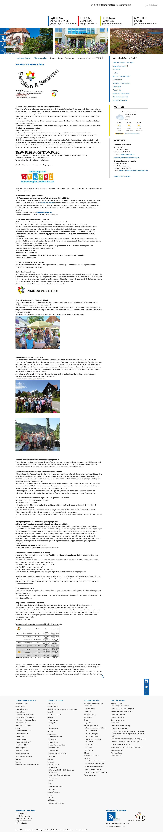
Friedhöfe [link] (51, 731)
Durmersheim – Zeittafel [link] (57, 745)
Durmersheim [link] (53, 742)
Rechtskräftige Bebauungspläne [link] (123, 708)
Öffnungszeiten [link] (20, 723)
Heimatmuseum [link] (54, 748)
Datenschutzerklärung (53, 830)
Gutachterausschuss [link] (118, 720)
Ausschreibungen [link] (22, 733)
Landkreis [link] (51, 762)
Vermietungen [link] (53, 728)
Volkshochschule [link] (90, 775)
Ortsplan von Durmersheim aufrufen (126, 157)
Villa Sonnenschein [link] (91, 736)
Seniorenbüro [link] (90, 708)
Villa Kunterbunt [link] (91, 731)
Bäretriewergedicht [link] (55, 736)
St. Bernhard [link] (89, 744)
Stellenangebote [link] (21, 748)
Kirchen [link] (50, 759)
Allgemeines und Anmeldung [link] (95, 728)
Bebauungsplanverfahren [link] (120, 706)
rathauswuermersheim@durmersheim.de (133, 170)
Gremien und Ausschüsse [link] (25, 714)
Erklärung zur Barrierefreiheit (76, 830)
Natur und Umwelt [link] (54, 765)
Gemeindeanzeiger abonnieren (116, 823)
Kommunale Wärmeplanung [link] (120, 725)
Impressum (29, 830)
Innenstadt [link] (115, 723)
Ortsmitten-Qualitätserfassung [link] (59, 775)
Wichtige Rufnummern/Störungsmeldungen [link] (27, 763)
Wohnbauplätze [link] (116, 753)
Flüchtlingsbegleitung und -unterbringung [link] (62, 709)
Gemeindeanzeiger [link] (21, 709)
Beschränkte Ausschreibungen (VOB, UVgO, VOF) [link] (129, 739)
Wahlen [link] (18, 759)
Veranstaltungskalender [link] (23, 756)
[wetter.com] (119, 134)
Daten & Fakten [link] (53, 706)
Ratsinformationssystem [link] (25, 717)
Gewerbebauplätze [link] (117, 717)
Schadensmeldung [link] (21, 745)
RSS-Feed (111, 5)
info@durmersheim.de (126, 154)
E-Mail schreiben (21, 823)
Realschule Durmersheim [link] (93, 769)
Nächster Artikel (39, 58)
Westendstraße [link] (117, 755)
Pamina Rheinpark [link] (54, 792)
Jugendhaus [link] (88, 723)
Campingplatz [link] (53, 720)
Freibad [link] (50, 712)
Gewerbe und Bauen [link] (118, 714)
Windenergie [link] (53, 789)
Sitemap (39, 830)
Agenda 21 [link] (51, 703)
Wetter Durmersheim (129, 112)
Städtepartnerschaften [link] (56, 803)
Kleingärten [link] (53, 723)
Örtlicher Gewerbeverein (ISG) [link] (121, 744)
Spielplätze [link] (51, 800)
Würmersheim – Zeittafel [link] (57, 753)
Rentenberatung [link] (22, 739)
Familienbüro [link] (89, 706)
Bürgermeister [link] (20, 706)
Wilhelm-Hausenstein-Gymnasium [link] (97, 772)
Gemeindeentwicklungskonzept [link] (122, 711)
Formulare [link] (20, 736)
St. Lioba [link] (88, 747)
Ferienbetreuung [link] (90, 714)
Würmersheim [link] (53, 750)
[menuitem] (134, 5)
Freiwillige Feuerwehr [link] (55, 715)
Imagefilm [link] (51, 756)
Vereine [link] (51, 797)
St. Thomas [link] (89, 750)
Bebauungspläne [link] (116, 703)
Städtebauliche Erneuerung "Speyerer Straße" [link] (126, 747)
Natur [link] (50, 725)
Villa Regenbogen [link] (91, 733)
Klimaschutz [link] (53, 778)
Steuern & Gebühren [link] (22, 750)
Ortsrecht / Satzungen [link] (23, 725)
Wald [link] (50, 783)
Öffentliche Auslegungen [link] (119, 728)
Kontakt (94, 5)
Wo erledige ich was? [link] (24, 742)
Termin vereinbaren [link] (22, 753)
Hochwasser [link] (53, 767)
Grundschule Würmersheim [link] (94, 763)
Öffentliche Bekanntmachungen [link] (26, 720)
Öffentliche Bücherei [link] (91, 756)
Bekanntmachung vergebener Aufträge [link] (125, 741)
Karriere (103, 5)
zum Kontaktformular (121, 176)
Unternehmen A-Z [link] (117, 750)
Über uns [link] (88, 711)
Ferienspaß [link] (88, 717)
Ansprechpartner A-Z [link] (24, 731)
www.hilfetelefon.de (46, 203)
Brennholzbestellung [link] (56, 786)
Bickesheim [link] (52, 739)
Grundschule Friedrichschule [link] (95, 761)
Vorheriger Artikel (22, 58)
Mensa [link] (86, 753)
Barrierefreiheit (123, 5)
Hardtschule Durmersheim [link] (94, 766)
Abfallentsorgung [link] (21, 703)
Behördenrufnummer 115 (115, 826)
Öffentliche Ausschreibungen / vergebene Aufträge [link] (128, 731)
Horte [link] (86, 720)
